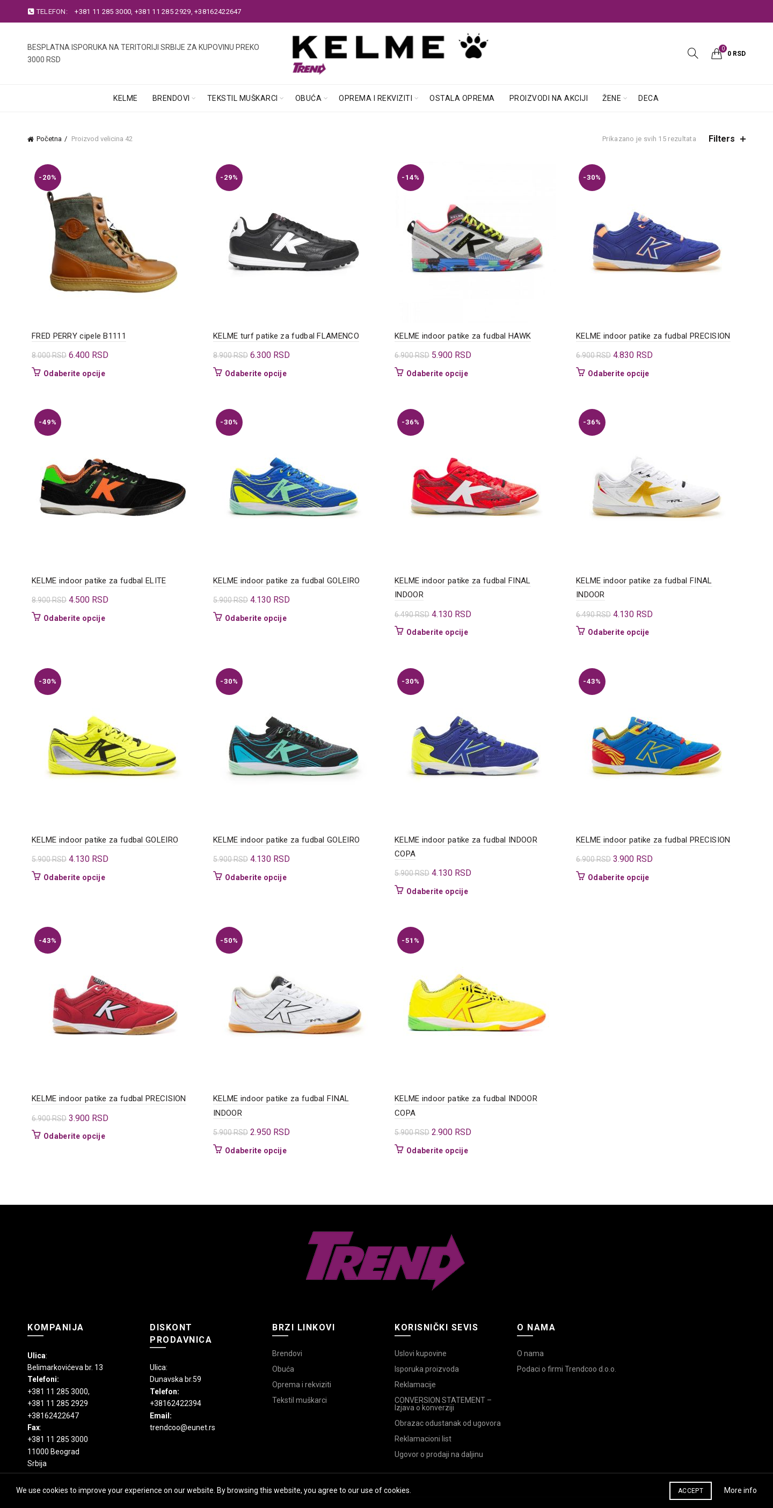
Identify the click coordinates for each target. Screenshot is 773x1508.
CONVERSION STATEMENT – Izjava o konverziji (443, 1361)
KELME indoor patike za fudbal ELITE (94, 580)
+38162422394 (175, 1361)
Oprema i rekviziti (375, 98)
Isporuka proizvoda (427, 1326)
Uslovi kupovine (421, 1310)
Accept (690, 1491)
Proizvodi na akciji (548, 98)
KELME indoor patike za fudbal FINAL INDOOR (478, 580)
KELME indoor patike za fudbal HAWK (463, 336)
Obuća (308, 98)
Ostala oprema (462, 98)
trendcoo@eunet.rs (182, 1385)
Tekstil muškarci (242, 98)
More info (740, 1490)
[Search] (693, 53)
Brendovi (171, 98)
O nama (530, 1310)
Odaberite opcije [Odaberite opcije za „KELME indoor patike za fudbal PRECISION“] (621, 373)
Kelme (125, 98)
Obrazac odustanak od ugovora (448, 1380)
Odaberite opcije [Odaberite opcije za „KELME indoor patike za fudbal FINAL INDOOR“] (437, 618)
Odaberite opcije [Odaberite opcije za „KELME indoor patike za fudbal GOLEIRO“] (254, 618)
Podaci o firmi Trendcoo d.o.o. (566, 1326)
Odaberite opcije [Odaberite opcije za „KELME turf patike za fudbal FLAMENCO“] (254, 373)
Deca (648, 98)
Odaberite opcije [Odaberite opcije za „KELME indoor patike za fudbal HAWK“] (437, 373)
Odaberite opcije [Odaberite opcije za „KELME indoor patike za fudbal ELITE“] (70, 618)
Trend (368, 1471)
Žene (611, 98)
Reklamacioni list (423, 1396)
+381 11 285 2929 (163, 12)
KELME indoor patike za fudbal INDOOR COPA (477, 825)
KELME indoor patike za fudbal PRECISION (655, 336)
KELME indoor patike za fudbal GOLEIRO (284, 580)
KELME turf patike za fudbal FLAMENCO (284, 336)
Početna (49, 139)
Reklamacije (415, 1341)
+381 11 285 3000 (103, 12)
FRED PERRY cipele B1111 (74, 336)
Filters (722, 139)
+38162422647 (218, 12)
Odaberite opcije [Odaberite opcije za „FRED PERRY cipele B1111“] (70, 373)
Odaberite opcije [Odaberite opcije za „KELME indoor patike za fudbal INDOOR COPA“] (437, 863)
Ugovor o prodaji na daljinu (439, 1411)
